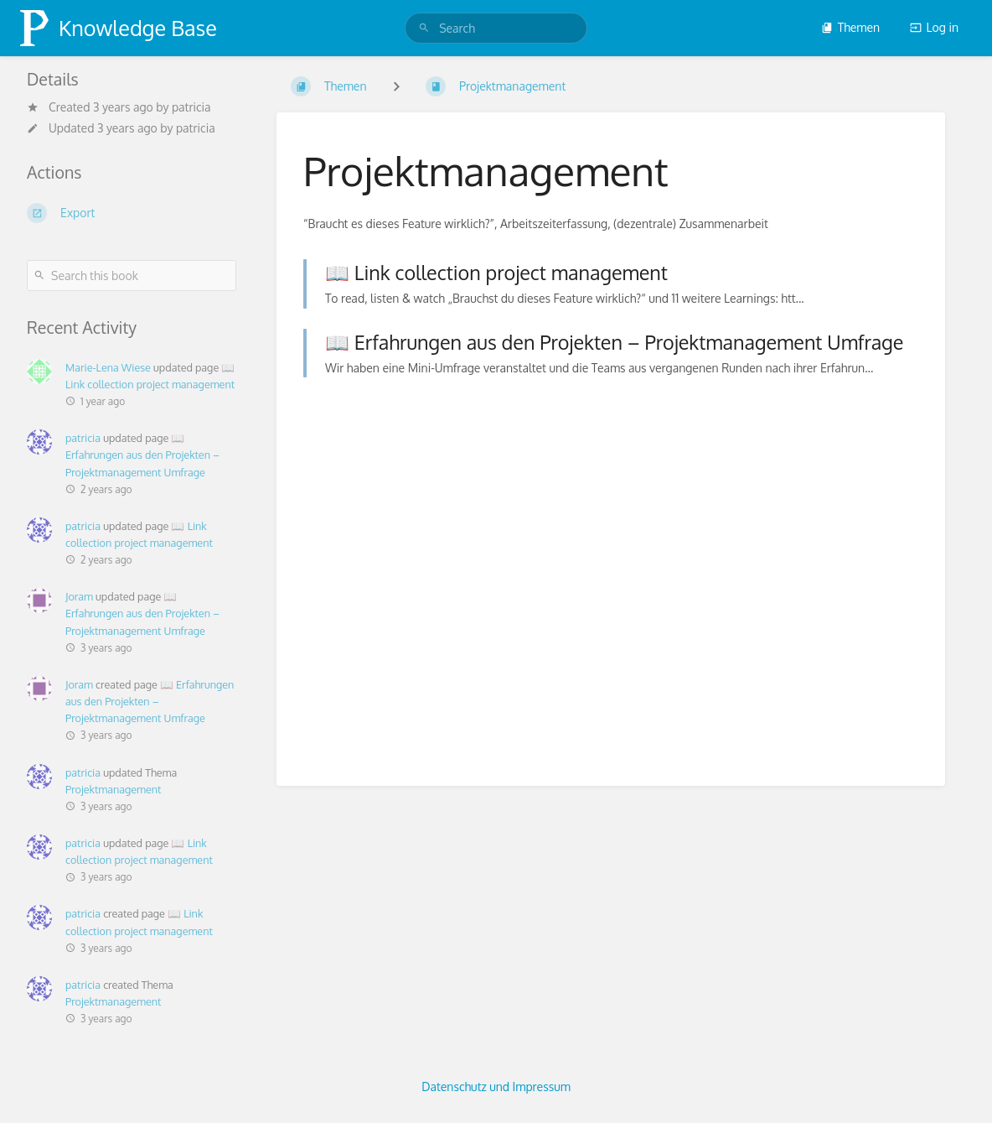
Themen (850, 27)
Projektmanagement (113, 789)
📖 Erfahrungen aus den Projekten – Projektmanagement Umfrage (142, 454)
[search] (496, 28)
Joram (79, 596)
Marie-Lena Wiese (108, 367)
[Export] (131, 213)
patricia (83, 438)
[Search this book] (131, 275)
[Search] (424, 28)
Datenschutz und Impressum (496, 1086)
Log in (934, 27)
